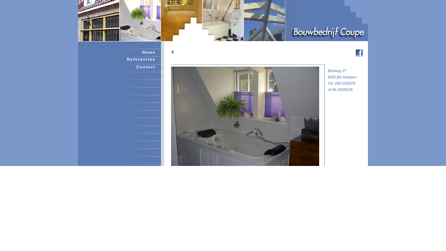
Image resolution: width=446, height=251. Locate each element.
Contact (145, 67)
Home (148, 52)
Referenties (141, 59)
